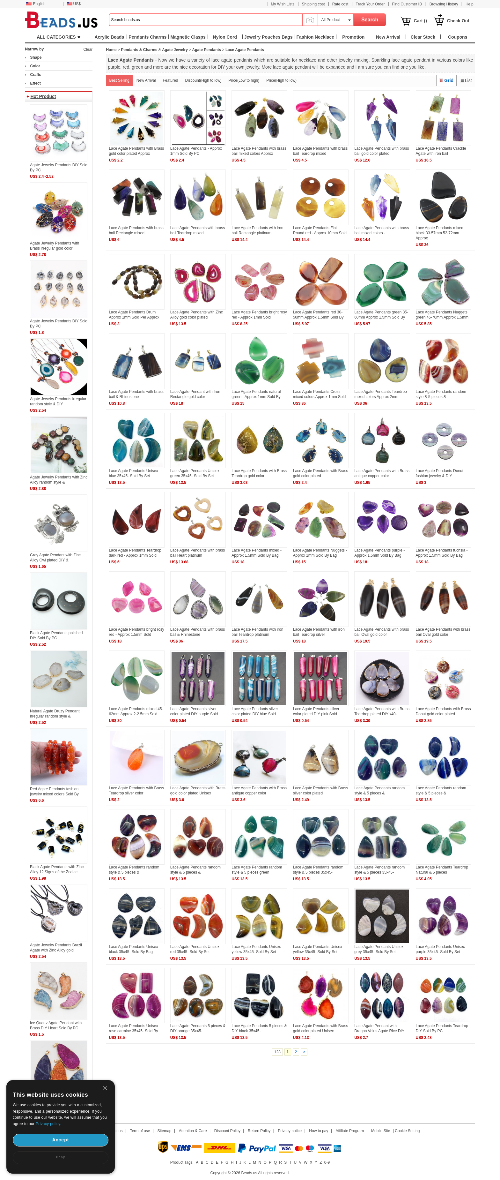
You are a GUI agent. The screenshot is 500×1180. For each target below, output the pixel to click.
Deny (60, 1157)
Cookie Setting (407, 1131)
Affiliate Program (349, 1131)
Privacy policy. (48, 1124)
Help (470, 4)
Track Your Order (370, 4)
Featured (170, 80)
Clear (87, 49)
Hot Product (43, 96)
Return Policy (259, 1131)
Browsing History (444, 4)
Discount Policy (227, 1131)
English (35, 4)
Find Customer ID (407, 4)
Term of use (140, 1131)
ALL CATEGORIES (58, 37)
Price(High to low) (281, 80)
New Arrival (146, 80)
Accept (60, 1139)
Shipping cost (313, 4)
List (466, 80)
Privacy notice (290, 1131)
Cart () (420, 20)
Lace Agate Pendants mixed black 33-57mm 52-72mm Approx (439, 233)
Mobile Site (380, 1131)
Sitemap (165, 1131)
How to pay (318, 1131)
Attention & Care (193, 1131)
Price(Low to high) (244, 80)
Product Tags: (182, 1162)
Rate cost (340, 4)
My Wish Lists (282, 4)
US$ (74, 4)
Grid (446, 80)
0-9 (327, 1162)
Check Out (458, 20)
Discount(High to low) (203, 80)
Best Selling (119, 80)
